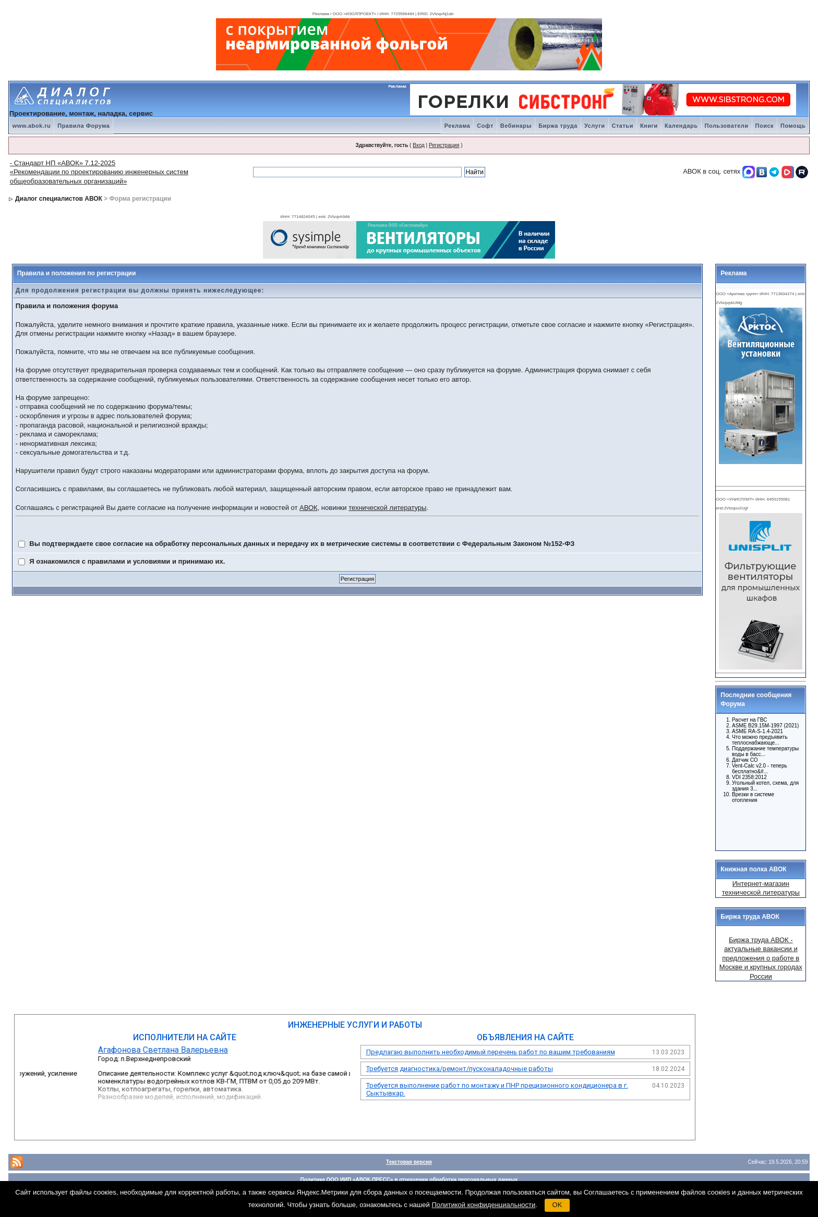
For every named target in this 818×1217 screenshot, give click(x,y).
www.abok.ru (32, 126)
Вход (419, 145)
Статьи (622, 126)
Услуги (594, 126)
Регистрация (444, 145)
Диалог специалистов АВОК (58, 198)
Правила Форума (83, 126)
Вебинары (516, 126)
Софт (485, 126)
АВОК (308, 508)
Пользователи (727, 126)
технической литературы (387, 508)
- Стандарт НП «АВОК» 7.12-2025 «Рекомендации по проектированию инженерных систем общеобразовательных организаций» (99, 172)
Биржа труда (558, 126)
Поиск (764, 126)
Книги (649, 126)
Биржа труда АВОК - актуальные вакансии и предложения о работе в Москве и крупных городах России (760, 958)
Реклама (457, 126)
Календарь (681, 126)
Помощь (792, 126)
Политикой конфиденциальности (483, 1205)
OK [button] (557, 1205)
